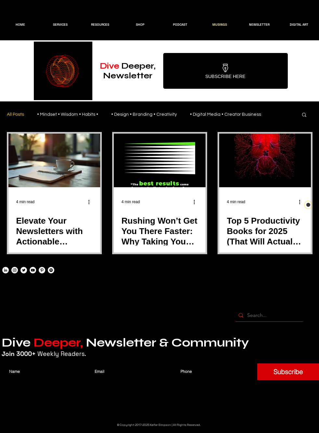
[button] (304, 115)
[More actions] (91, 202)
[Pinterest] (42, 270)
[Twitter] (23, 270)
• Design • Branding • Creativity (144, 114)
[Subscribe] (288, 371)
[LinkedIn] (5, 270)
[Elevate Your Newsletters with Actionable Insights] (54, 160)
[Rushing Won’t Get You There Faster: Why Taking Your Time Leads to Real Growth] (160, 160)
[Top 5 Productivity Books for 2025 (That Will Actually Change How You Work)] (265, 160)
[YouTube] (33, 270)
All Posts (15, 114)
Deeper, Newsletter (127, 71)
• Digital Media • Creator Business (225, 114)
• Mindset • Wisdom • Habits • (67, 114)
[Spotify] (51, 270)
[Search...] (268, 315)
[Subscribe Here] (225, 71)
